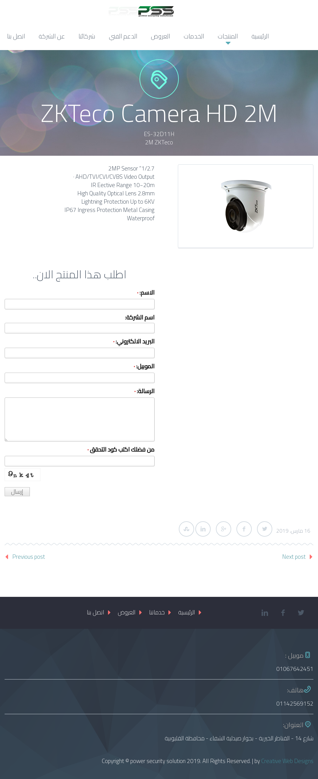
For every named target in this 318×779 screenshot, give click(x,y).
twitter (301, 612)
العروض (160, 36)
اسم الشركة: (140, 318)
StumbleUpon (186, 529)
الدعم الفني (123, 36)
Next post (294, 556)
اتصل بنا (16, 36)
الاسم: (146, 293)
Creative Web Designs (287, 760)
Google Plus (223, 529)
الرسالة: (144, 392)
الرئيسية (260, 36)
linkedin (265, 612)
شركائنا (87, 36)
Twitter (264, 529)
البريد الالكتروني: (134, 342)
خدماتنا (157, 612)
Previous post (28, 556)
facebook (283, 612)
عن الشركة (52, 36)
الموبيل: (144, 367)
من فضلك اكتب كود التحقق (121, 450)
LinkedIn (203, 529)
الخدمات (194, 36)
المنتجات (228, 36)
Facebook (244, 529)
